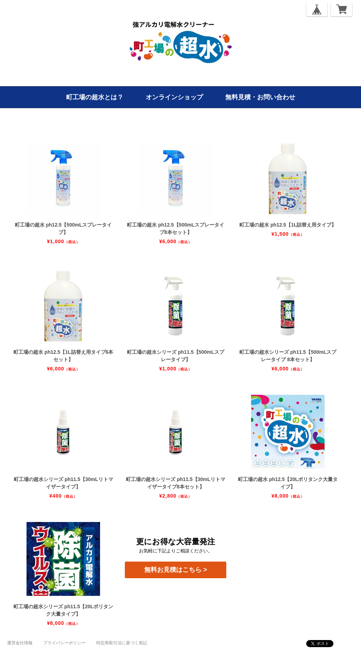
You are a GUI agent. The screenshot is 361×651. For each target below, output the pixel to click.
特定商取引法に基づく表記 (121, 642)
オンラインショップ (174, 97)
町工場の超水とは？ (94, 97)
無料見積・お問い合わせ (260, 97)
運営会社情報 (20, 642)
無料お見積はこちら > (175, 569)
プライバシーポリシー (64, 642)
